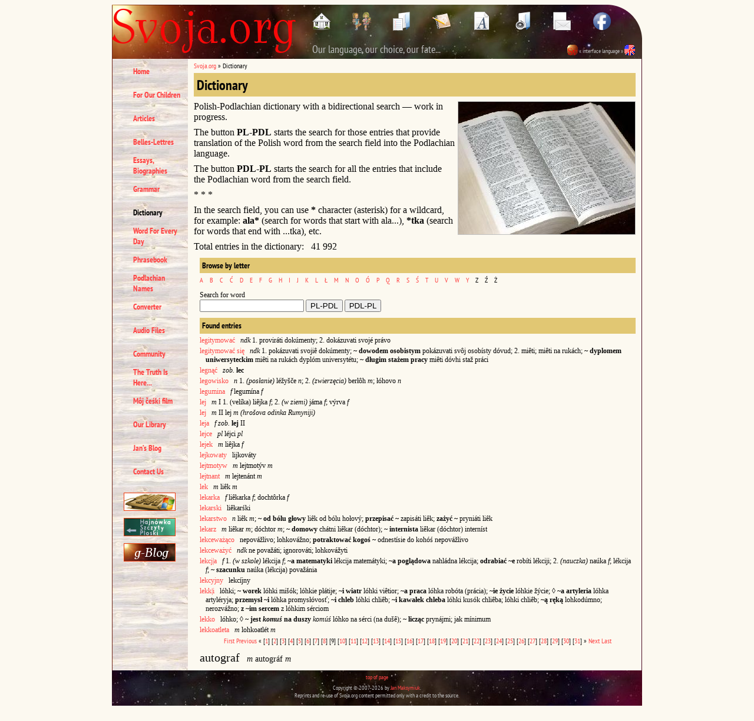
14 (387, 640)
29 (555, 640)
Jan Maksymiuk (405, 688)
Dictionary (148, 212)
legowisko (214, 381)
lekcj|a (208, 561)
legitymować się (222, 351)
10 (342, 640)
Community (149, 353)
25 (510, 640)
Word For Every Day (155, 236)
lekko (207, 619)
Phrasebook (150, 259)
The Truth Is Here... (150, 377)
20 (454, 640)
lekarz (208, 529)
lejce (206, 434)
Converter (147, 306)
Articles (144, 118)
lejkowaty (213, 455)
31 (577, 640)
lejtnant (210, 476)
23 (488, 640)
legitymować (217, 340)
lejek (206, 444)
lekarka (210, 497)
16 (409, 640)
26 (521, 640)
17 (421, 640)
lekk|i (207, 591)
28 (544, 640)
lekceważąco (217, 540)
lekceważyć (216, 550)
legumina (212, 391)
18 (432, 640)
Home (141, 71)
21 (465, 640)
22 (476, 640)
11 (353, 640)
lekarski (210, 508)
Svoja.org (205, 65)
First (229, 640)
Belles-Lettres (153, 142)
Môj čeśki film (153, 401)
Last (606, 640)
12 (365, 640)
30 (566, 640)
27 (532, 640)
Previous (246, 640)
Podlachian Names (149, 283)
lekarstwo (213, 518)
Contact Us (148, 471)
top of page (377, 677)
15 (398, 640)
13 (376, 640)
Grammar (146, 189)
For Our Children (156, 94)
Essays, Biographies (150, 165)
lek (204, 487)
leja (204, 423)
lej (203, 402)
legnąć (208, 370)
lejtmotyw (213, 465)
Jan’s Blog (147, 448)
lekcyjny (211, 580)
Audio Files (149, 330)
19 (443, 640)
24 (499, 640)
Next (594, 640)
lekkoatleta (214, 630)
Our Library (149, 424)
